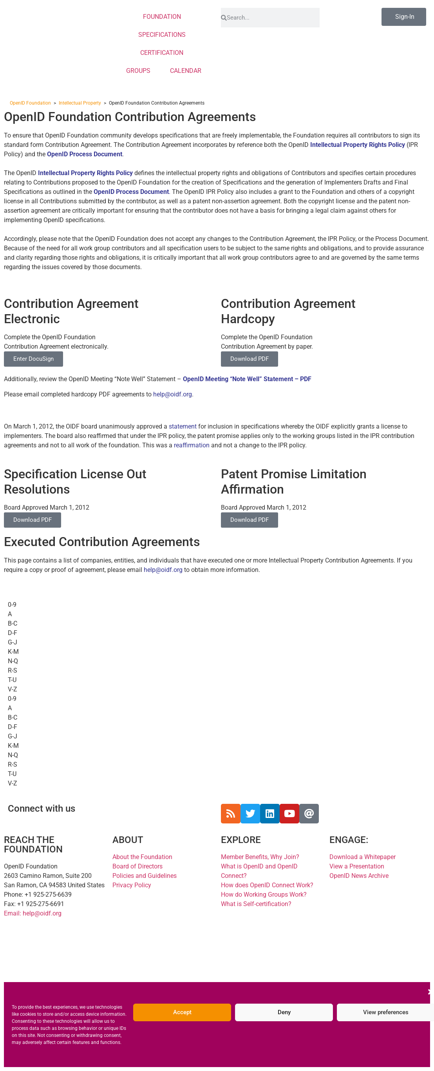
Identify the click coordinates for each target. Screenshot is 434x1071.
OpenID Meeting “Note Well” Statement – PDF (247, 379)
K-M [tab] (13, 651)
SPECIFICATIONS (164, 35)
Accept (182, 1012)
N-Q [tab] (13, 661)
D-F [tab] (12, 633)
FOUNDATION (164, 17)
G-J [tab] (12, 642)
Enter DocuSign (33, 358)
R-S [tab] (12, 670)
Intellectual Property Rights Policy (85, 173)
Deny (284, 1012)
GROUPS (140, 71)
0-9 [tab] (12, 604)
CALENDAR (185, 70)
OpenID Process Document (84, 154)
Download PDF (249, 358)
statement (183, 426)
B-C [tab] (12, 623)
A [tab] (10, 614)
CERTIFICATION (163, 53)
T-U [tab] (12, 680)
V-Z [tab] (12, 689)
